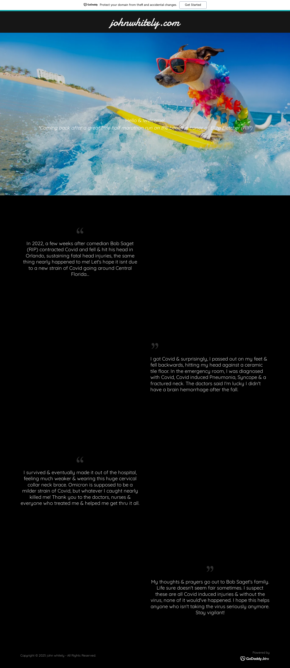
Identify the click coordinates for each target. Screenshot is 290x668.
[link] (145, 24)
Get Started (193, 4)
